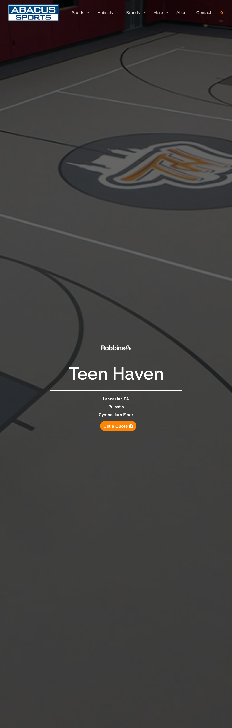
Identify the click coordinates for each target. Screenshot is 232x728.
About (182, 12)
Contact (203, 12)
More (158, 12)
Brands (133, 12)
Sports (78, 12)
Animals (105, 12)
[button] (222, 13)
